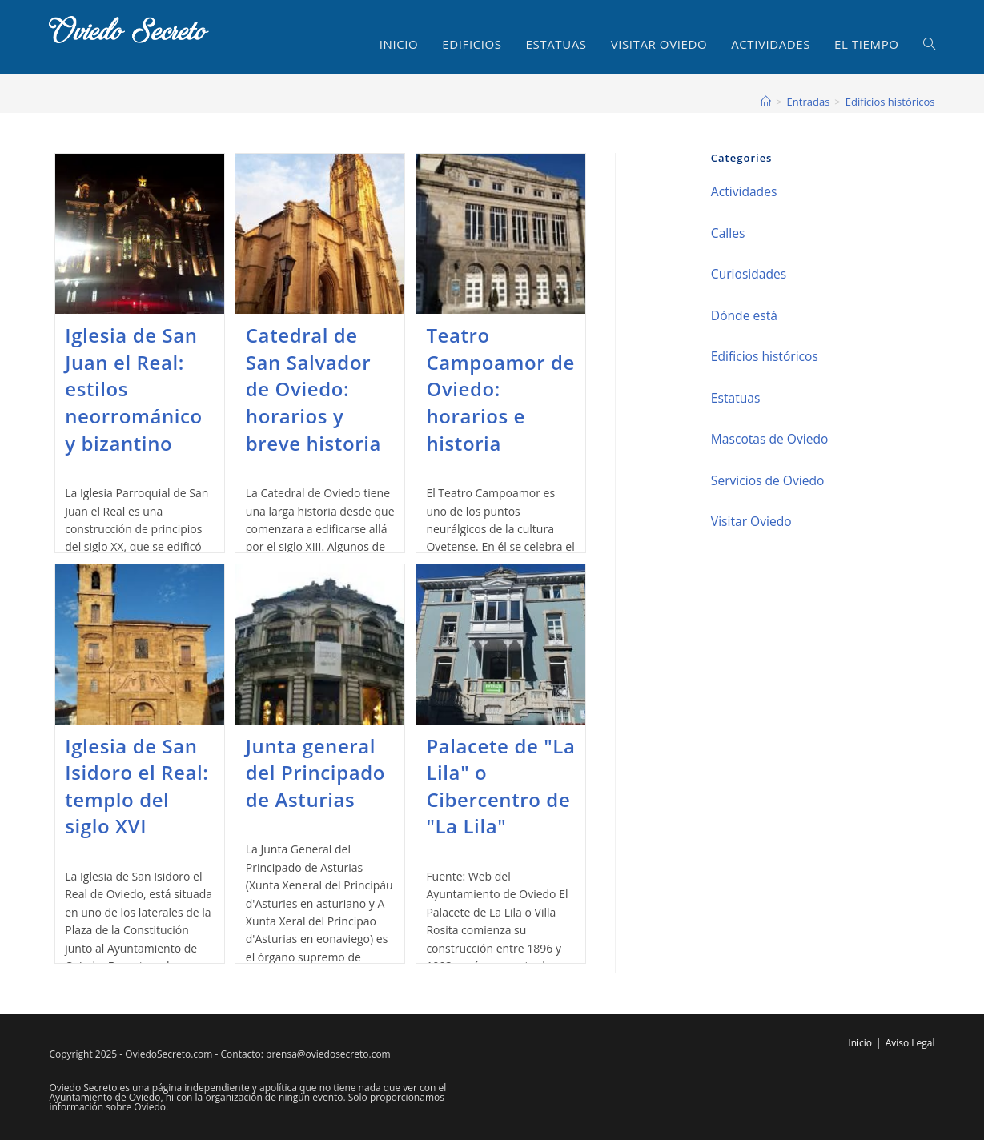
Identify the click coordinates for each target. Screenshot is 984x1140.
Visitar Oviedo (751, 521)
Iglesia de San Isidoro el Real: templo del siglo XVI (136, 786)
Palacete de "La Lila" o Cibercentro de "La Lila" (500, 786)
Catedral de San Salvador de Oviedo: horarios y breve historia (313, 389)
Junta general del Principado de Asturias (315, 773)
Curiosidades (748, 274)
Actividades (744, 191)
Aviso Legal (910, 1043)
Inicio (860, 1043)
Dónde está (744, 315)
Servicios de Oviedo (768, 480)
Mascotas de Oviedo (770, 439)
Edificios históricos (890, 101)
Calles (728, 233)
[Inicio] (766, 101)
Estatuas (736, 398)
